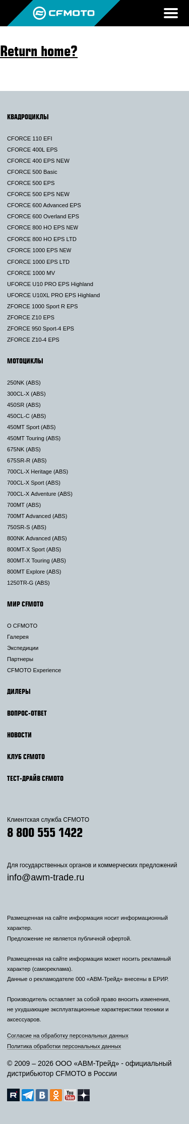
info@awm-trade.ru (45, 877)
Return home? (39, 50)
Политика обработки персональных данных (64, 1046)
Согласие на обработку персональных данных (68, 1036)
